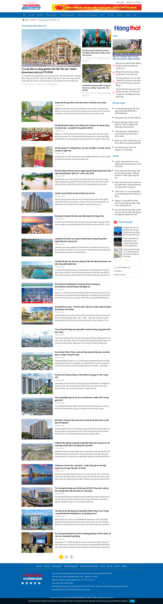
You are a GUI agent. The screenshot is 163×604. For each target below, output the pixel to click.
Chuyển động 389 (65, 14)
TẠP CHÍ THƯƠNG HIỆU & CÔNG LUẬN (80, 597)
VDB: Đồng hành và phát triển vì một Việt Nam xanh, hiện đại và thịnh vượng (127, 133)
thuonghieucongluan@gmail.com (69, 579)
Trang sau (71, 556)
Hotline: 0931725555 (133, 2)
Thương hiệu (49, 14)
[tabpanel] (127, 242)
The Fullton (118, 271)
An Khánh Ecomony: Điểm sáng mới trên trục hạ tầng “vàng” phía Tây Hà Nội (96, 87)
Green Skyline (122, 267)
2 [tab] (129, 260)
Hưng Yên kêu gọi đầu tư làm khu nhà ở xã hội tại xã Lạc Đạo (80, 102)
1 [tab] (126, 260)
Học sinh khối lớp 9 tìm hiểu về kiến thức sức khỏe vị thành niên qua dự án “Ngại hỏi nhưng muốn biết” (128, 211)
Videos (124, 14)
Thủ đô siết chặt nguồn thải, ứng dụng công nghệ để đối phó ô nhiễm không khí (127, 110)
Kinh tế (39, 14)
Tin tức (30, 14)
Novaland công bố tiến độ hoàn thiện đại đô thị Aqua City (79, 215)
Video (115, 35)
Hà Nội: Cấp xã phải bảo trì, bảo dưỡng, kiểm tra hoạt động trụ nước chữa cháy (128, 163)
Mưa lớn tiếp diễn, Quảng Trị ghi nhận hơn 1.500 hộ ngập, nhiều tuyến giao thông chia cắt (126, 124)
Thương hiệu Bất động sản (48, 20)
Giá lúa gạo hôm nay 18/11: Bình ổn (128, 117)
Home (26, 20)
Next (139, 260)
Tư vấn (107, 14)
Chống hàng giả (125, 221)
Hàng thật (120, 2)
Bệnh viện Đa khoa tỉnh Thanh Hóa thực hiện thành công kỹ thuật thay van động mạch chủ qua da (128, 184)
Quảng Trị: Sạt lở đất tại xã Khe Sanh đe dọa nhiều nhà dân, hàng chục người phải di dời (127, 202)
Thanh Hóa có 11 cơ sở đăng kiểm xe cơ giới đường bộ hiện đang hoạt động (128, 193)
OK (132, 601)
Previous (115, 260)
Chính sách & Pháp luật (85, 14)
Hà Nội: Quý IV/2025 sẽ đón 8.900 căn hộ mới (75, 193)
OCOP (99, 14)
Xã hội (115, 14)
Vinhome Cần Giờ (119, 274)
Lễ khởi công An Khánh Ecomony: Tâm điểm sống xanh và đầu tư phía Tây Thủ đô (96, 52)
